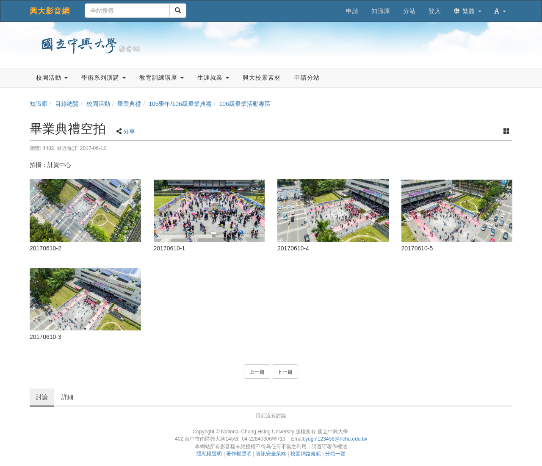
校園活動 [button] (52, 77)
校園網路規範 (305, 454)
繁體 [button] (467, 11)
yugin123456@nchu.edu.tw (336, 439)
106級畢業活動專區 (245, 103)
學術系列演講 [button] (103, 77)
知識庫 (38, 103)
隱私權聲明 (209, 454)
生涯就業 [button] (213, 77)
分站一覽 (335, 454)
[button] (500, 11)
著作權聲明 (239, 454)
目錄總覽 (67, 103)
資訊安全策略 (271, 454)
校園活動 (98, 103)
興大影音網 (50, 11)
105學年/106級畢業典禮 (180, 103)
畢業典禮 (129, 103)
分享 (129, 131)
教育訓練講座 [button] (161, 77)
